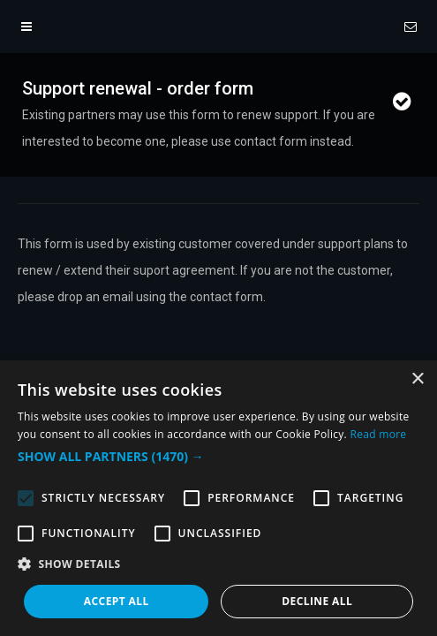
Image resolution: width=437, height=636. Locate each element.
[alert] (218, 498)
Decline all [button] (317, 601)
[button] (218, 456)
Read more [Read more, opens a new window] (378, 434)
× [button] (417, 379)
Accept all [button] (116, 601)
